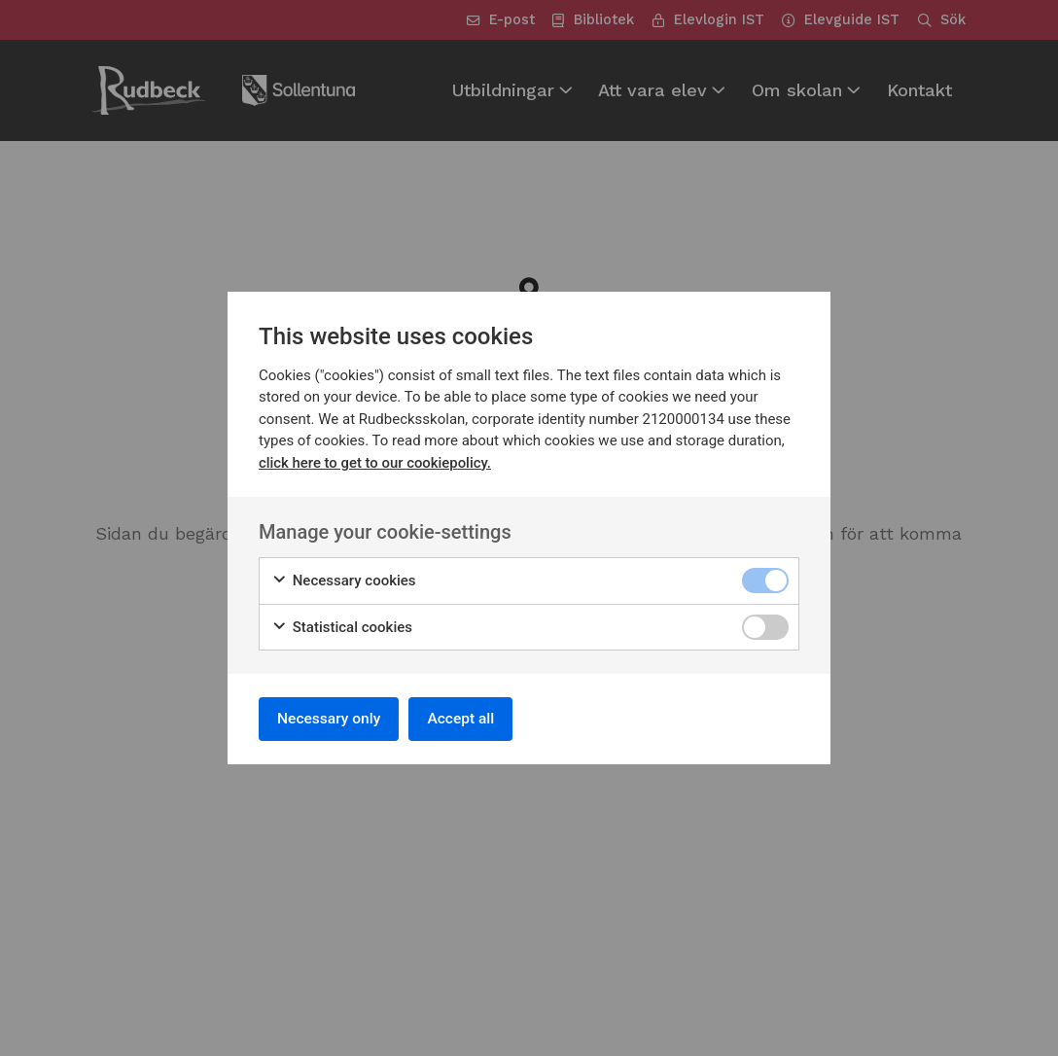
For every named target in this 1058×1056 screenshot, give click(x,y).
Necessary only (332, 718)
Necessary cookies (343, 579)
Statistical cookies (341, 625)
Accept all (470, 718)
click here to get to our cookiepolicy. (376, 461)
